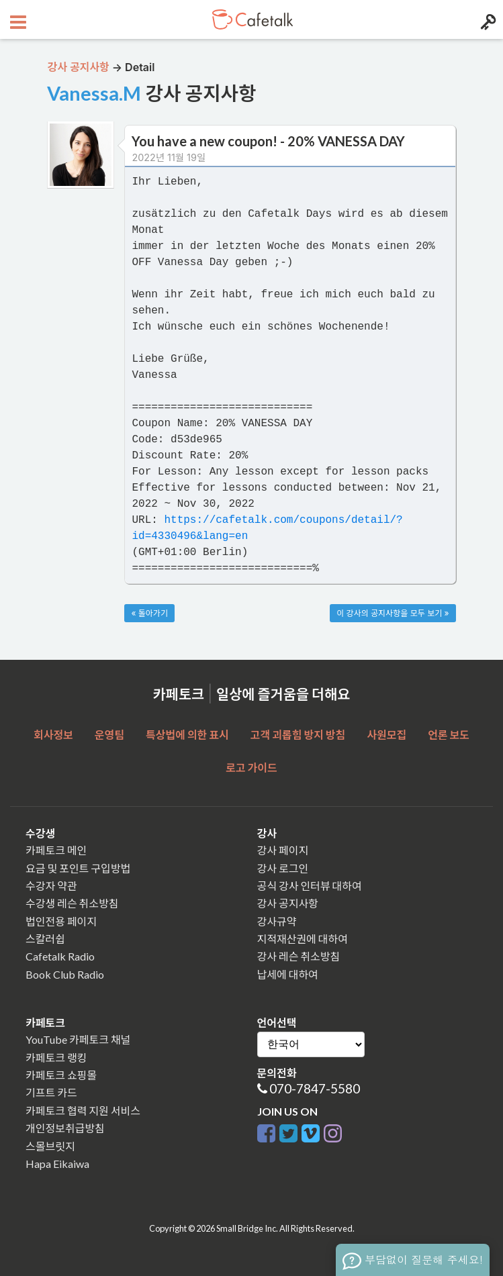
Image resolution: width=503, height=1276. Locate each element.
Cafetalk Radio (60, 956)
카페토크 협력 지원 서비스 (83, 1110)
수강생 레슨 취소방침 (72, 903)
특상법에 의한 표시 (187, 734)
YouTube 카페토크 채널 (78, 1039)
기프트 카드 (51, 1092)
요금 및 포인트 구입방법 (78, 868)
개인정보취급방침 (65, 1128)
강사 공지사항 (287, 903)
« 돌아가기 (149, 613)
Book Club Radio (65, 974)
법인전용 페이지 (61, 921)
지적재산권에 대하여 (302, 938)
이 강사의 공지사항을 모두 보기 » (392, 613)
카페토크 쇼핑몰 (61, 1075)
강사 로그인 (283, 868)
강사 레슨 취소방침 (298, 956)
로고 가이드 (251, 767)
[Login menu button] (486, 19)
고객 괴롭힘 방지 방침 (297, 734)
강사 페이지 (283, 850)
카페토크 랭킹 (56, 1057)
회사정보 (53, 734)
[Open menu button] (16, 19)
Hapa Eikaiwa (57, 1163)
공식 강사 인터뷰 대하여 (309, 885)
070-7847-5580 (314, 1088)
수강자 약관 (51, 885)
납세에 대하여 (287, 974)
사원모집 (386, 734)
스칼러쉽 (45, 938)
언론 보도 (448, 734)
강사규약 (277, 921)
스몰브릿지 (50, 1146)
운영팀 (109, 734)
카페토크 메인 (56, 850)
